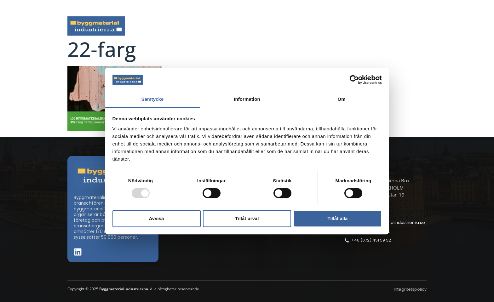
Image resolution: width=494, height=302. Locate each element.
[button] (425, 8)
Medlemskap (369, 26)
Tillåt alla (338, 218)
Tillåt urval (247, 218)
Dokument (321, 26)
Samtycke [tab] (152, 99)
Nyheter (168, 26)
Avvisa (156, 218)
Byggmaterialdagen (269, 26)
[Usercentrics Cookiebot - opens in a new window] (354, 79)
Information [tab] (247, 99)
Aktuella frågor (211, 26)
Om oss (413, 26)
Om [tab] (341, 99)
